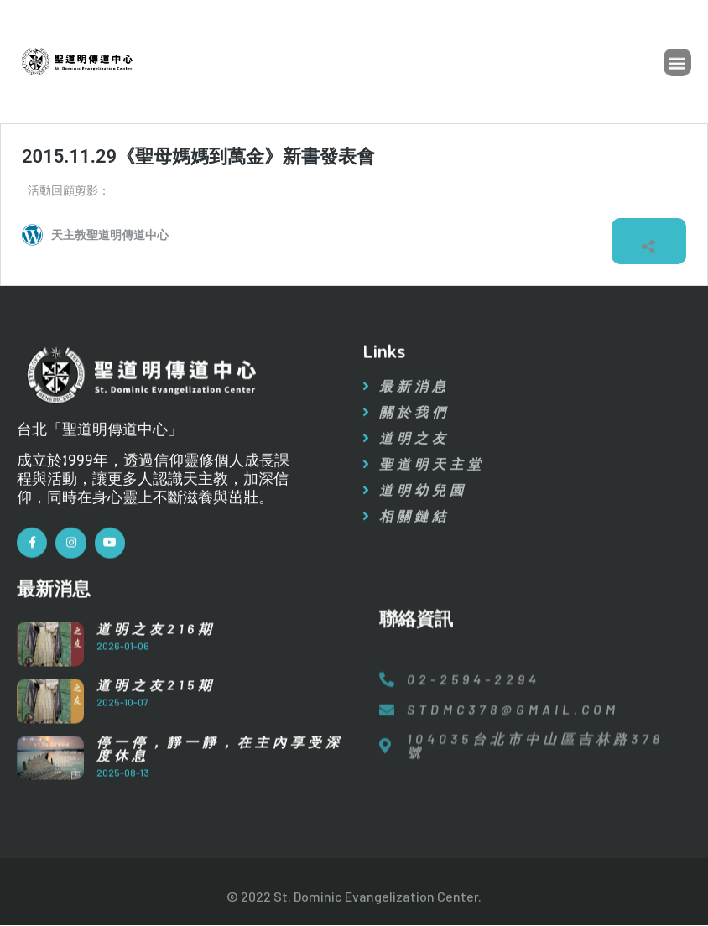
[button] (677, 64)
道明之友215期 (156, 702)
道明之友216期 (156, 645)
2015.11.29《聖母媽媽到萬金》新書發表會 (198, 156)
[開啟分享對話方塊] (648, 241)
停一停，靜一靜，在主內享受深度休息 (219, 765)
